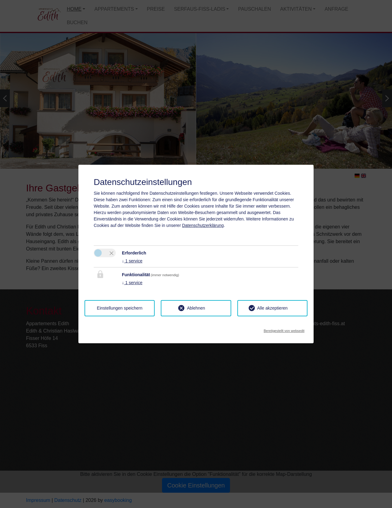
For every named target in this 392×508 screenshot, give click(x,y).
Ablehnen (196, 308)
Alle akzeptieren (272, 308)
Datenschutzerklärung (203, 225)
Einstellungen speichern (119, 308)
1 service (132, 260)
